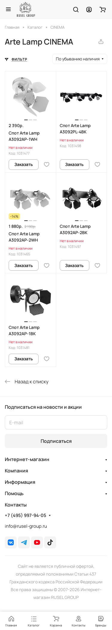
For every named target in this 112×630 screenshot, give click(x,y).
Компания (16, 470)
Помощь (14, 493)
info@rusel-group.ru (26, 526)
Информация (20, 482)
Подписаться (56, 441)
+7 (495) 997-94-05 (25, 515)
